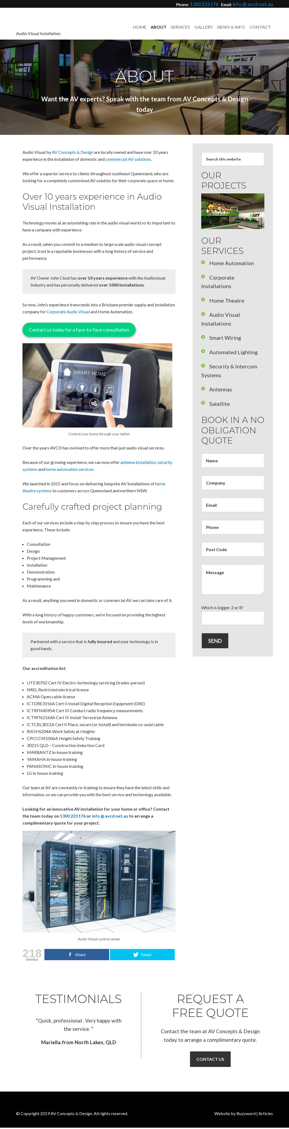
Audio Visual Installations (232, 299)
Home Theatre (222, 286)
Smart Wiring (221, 312)
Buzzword (246, 1114)
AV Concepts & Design (56, 26)
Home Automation (226, 261)
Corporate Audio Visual (68, 311)
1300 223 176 (211, 3)
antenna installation (138, 462)
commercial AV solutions (128, 159)
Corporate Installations (230, 274)
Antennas (217, 349)
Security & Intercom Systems (235, 337)
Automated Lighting (227, 324)
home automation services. (70, 469)
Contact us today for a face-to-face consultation (79, 330)
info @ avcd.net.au (255, 3)
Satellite (216, 362)
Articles (265, 1114)
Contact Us (210, 1060)
